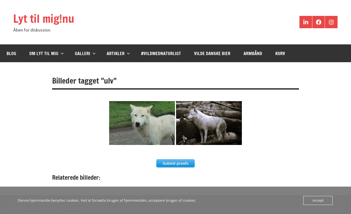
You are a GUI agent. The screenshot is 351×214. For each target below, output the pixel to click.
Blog (11, 53)
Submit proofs (176, 163)
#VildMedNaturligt (161, 53)
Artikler (118, 53)
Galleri (85, 53)
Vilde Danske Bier (212, 53)
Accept (318, 200)
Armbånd (253, 53)
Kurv (280, 53)
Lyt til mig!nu (43, 18)
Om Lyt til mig (46, 53)
